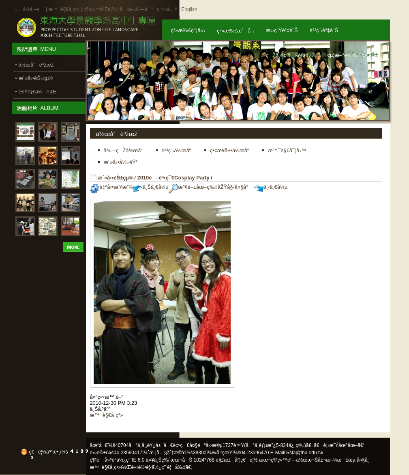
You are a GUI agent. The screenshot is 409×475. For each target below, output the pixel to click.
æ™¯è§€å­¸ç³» (64, 9)
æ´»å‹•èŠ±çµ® (115, 178)
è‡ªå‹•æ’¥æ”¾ (111, 187)
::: (17, 9)
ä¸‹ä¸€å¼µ (270, 187)
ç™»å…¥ (167, 9)
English (189, 9)
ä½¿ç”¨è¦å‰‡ (168, 467)
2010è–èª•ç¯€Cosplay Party (173, 178)
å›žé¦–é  (34, 9)
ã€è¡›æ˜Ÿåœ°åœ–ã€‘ (339, 445)
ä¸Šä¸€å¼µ (151, 187)
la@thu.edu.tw (307, 453)
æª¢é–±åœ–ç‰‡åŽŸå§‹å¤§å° (211, 187)
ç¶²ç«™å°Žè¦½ (100, 9)
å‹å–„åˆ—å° (136, 9)
